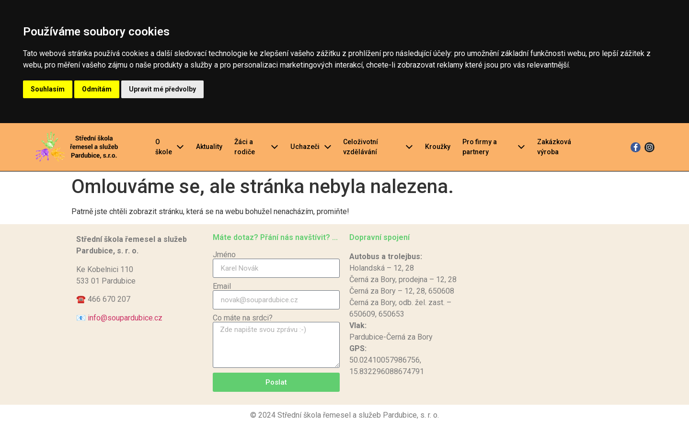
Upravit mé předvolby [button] (162, 89)
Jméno (224, 255)
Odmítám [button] (97, 89)
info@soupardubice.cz (125, 317)
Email (222, 286)
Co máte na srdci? (243, 318)
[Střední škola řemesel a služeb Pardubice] (549, 314)
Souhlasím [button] (48, 89)
